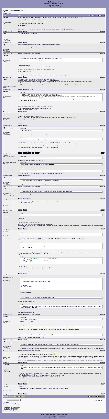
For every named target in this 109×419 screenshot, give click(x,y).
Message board (64, 414)
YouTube (63, 416)
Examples (58, 414)
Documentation (53, 414)
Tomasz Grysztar (53, 416)
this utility (41, 147)
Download (48, 414)
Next (10, 13)
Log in (61, 6)
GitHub (61, 416)
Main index (43, 414)
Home (50, 5)
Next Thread (101, 400)
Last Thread (96, 400)
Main (11, 10)
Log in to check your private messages (52, 6)
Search (53, 5)
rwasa (57, 417)
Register (57, 5)
